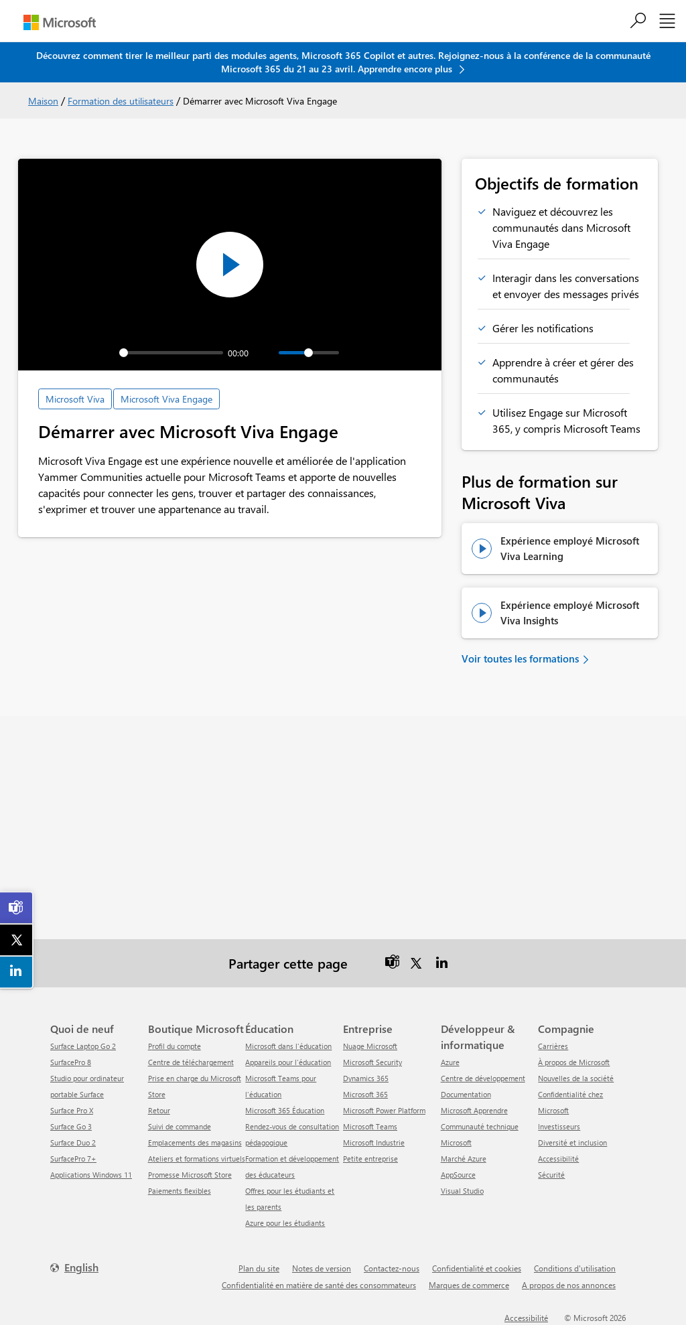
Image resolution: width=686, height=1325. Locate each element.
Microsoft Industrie (374, 1142)
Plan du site (258, 1268)
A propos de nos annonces (569, 1284)
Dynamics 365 (366, 1078)
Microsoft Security (372, 1062)
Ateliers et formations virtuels (196, 1159)
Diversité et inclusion (572, 1142)
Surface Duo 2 (73, 1142)
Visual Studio (462, 1191)
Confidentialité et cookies (476, 1268)
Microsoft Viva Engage (166, 399)
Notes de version (321, 1268)
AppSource (458, 1175)
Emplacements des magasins (195, 1142)
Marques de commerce (469, 1284)
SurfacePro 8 (70, 1062)
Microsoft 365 (365, 1094)
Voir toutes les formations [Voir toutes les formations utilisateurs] (520, 658)
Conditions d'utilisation (575, 1268)
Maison (43, 100)
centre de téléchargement (191, 1062)
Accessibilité (558, 1159)
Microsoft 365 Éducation (284, 1110)
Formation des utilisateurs (121, 100)
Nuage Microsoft (370, 1046)
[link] (16, 907)
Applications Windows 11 (91, 1175)
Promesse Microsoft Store (190, 1175)
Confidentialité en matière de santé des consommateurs (319, 1284)
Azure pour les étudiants (285, 1223)
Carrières (553, 1046)
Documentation (466, 1094)
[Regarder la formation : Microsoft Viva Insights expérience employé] (483, 613)
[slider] (171, 352)
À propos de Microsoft (574, 1062)
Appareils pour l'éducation (288, 1062)
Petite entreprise (370, 1159)
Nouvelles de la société (576, 1078)
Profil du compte (174, 1046)
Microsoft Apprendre (474, 1110)
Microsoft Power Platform (384, 1110)
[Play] (81, 353)
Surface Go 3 (71, 1126)
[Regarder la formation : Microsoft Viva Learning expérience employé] (483, 548)
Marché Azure (463, 1159)
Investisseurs (559, 1126)
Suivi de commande (179, 1126)
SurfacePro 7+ (73, 1159)
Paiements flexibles (179, 1191)
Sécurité (551, 1175)
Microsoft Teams (370, 1126)
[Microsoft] (59, 22)
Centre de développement (483, 1078)
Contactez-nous (391, 1268)
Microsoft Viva (75, 399)
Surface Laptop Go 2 (83, 1046)
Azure (450, 1062)
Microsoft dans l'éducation (288, 1046)
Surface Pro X (71, 1110)
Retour (159, 1110)
